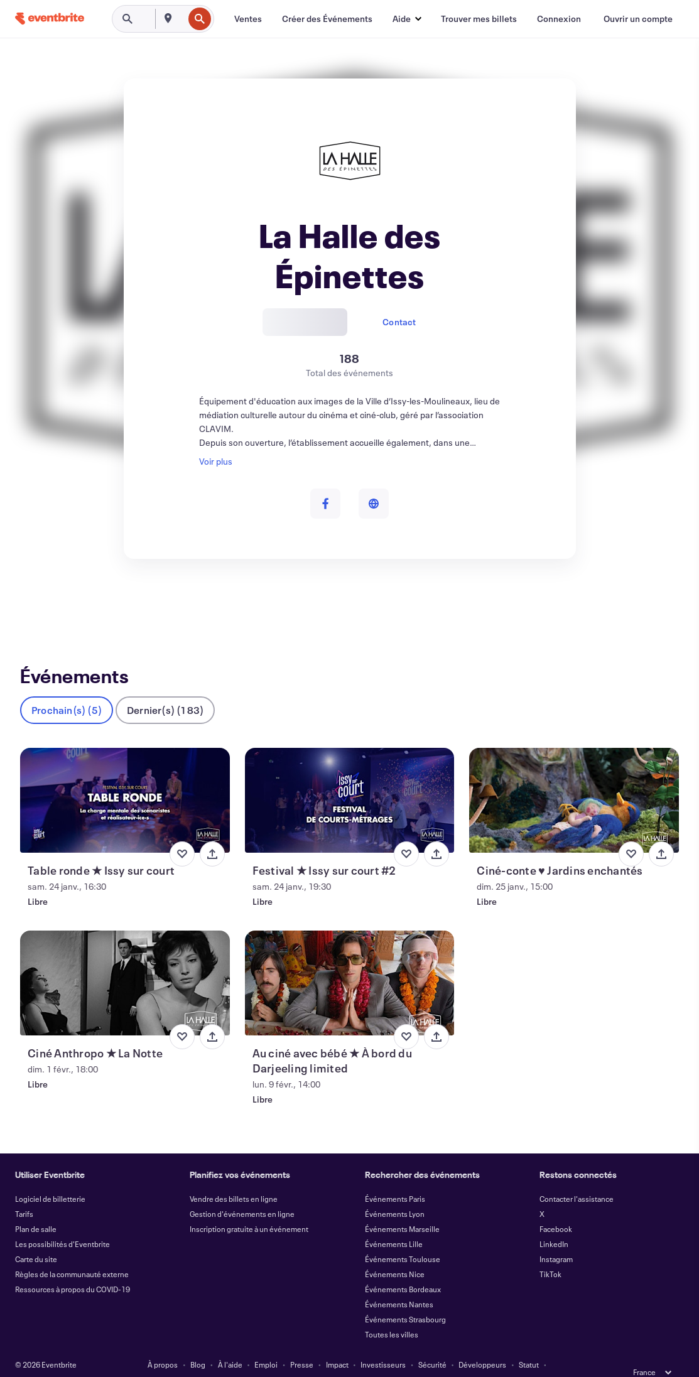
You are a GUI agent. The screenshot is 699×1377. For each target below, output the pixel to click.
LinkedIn (553, 1224)
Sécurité (432, 1344)
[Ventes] (248, 18)
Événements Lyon (395, 1194)
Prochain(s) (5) (66, 689)
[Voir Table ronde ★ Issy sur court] (125, 780)
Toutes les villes (391, 1314)
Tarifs (24, 1194)
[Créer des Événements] (327, 18)
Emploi (266, 1344)
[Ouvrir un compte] (638, 18)
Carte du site (36, 1239)
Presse (301, 1344)
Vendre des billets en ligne (234, 1179)
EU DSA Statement (391, 1359)
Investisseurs (383, 1344)
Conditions (171, 1359)
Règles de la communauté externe (72, 1254)
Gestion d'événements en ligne (242, 1194)
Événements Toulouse (402, 1239)
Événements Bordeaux (403, 1269)
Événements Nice (395, 1254)
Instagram (556, 1239)
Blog (197, 1344)
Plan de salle (36, 1209)
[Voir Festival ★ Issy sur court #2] (350, 780)
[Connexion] (559, 18)
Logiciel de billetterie (50, 1179)
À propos (163, 1344)
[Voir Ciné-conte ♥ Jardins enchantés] (574, 780)
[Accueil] (49, 18)
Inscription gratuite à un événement (249, 1209)
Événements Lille (394, 1224)
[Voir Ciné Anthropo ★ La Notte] (125, 962)
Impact (337, 1344)
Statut (529, 1344)
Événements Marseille (402, 1209)
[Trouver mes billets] (479, 18)
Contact (399, 322)
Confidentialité (227, 1359)
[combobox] (182, 18)
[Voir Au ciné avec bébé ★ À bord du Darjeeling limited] (350, 962)
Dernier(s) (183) (165, 689)
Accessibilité (286, 1359)
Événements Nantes (399, 1284)
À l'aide (230, 1344)
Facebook (555, 1209)
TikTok (550, 1254)
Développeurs (482, 1344)
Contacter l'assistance (576, 1179)
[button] (406, 19)
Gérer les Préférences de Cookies (490, 1359)
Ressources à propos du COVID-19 (72, 1269)
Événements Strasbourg (405, 1299)
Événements (45, 605)
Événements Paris (395, 1179)
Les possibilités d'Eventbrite (62, 1224)
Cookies (334, 1359)
